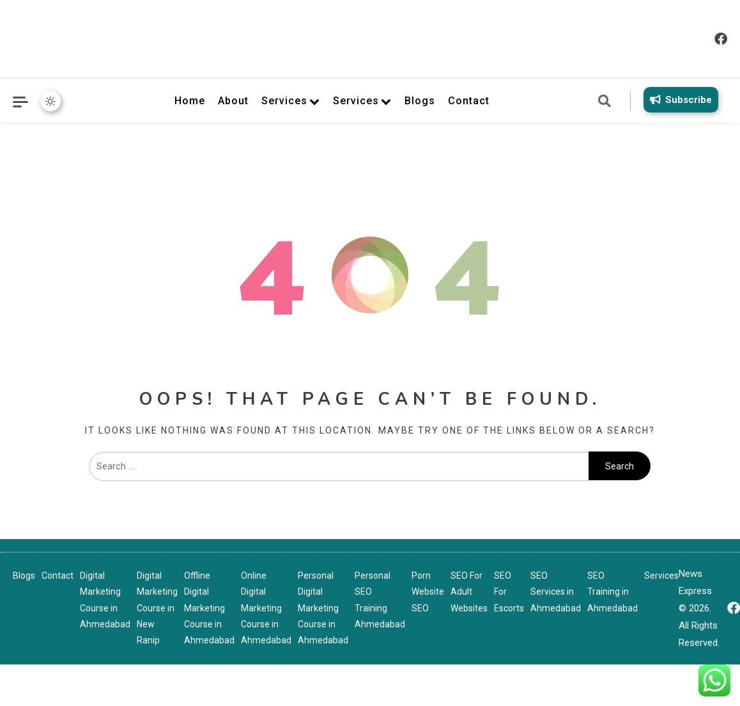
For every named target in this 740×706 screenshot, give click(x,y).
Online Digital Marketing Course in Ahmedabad (266, 607)
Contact (468, 101)
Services (284, 101)
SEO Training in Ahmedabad (612, 591)
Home (189, 101)
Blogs (420, 101)
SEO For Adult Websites (469, 591)
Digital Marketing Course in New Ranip (157, 607)
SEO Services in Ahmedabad (555, 591)
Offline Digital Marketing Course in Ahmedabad (209, 607)
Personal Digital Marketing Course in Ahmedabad (323, 607)
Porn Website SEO (428, 591)
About (233, 101)
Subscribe (678, 100)
